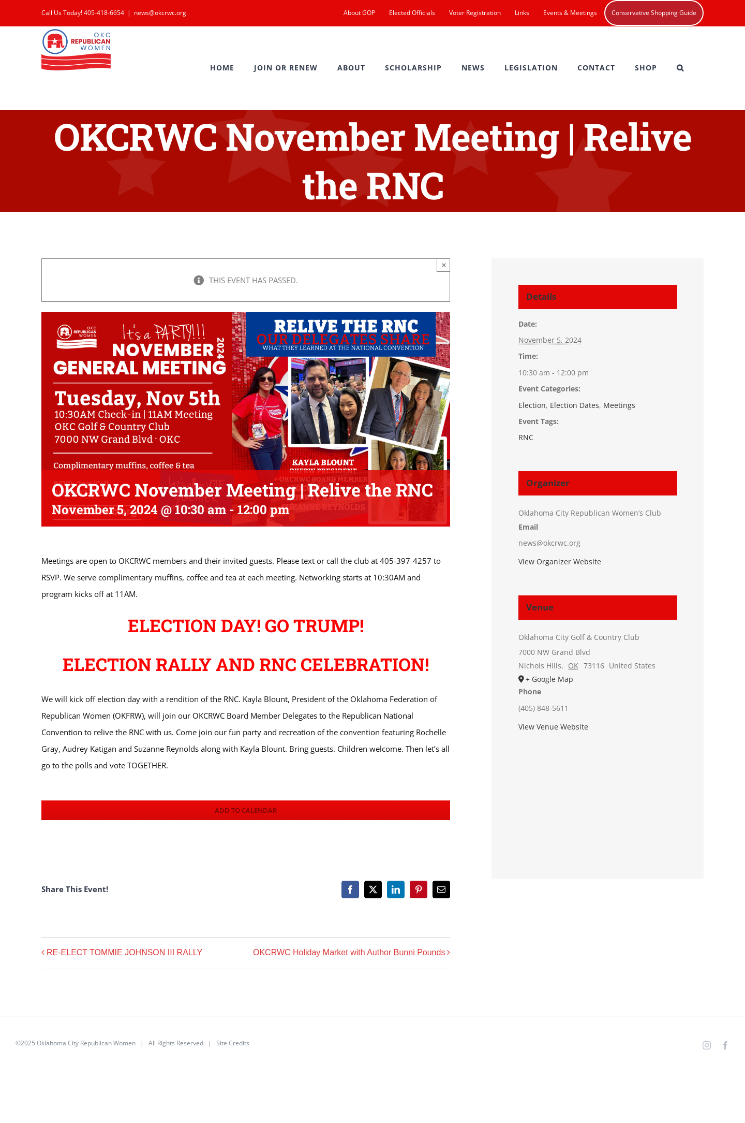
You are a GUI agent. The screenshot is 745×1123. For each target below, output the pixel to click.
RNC (525, 437)
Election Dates (574, 405)
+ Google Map (549, 679)
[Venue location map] (597, 792)
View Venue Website (553, 727)
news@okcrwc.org (160, 12)
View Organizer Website (559, 561)
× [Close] (444, 264)
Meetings (619, 405)
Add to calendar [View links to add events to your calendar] (246, 810)
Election (532, 405)
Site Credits (232, 1043)
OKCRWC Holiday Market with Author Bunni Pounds (349, 952)
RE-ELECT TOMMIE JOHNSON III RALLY (124, 952)
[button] (680, 67)
